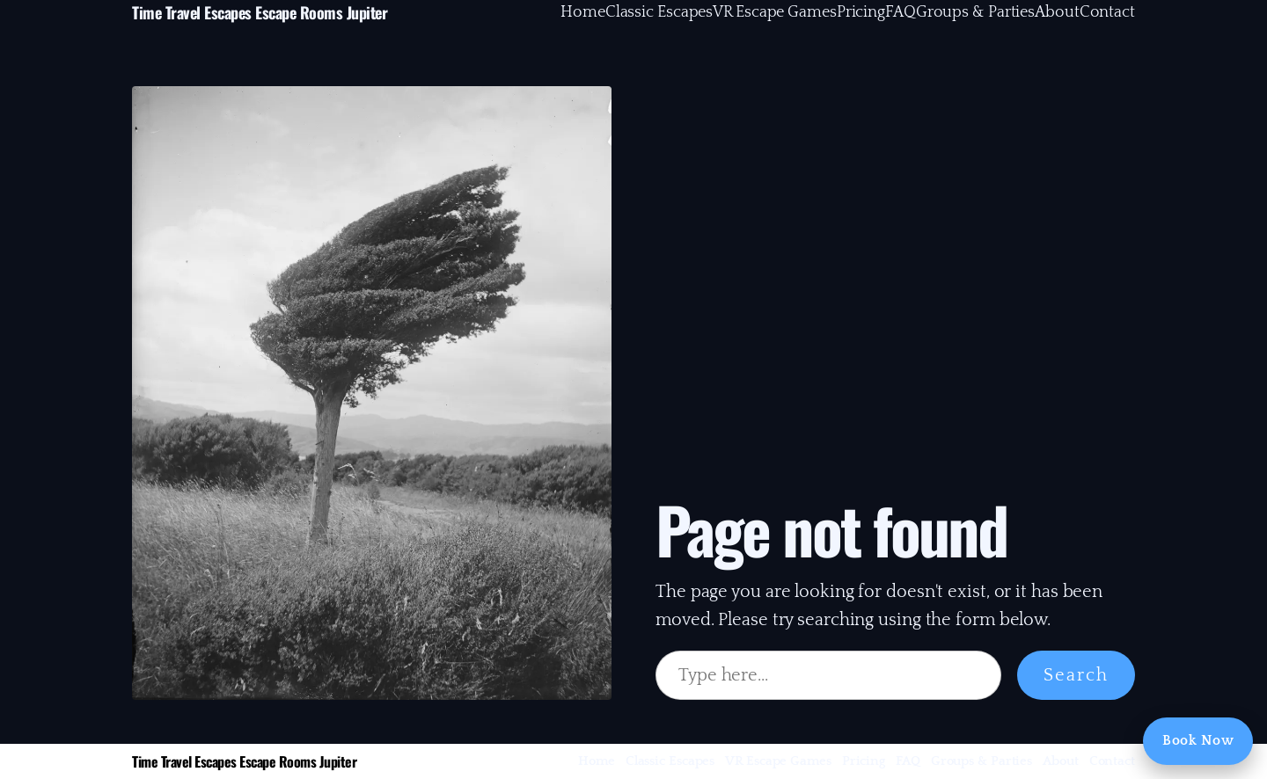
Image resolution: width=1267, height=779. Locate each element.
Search (1076, 675)
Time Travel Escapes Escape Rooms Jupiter (259, 12)
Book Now (1198, 740)
